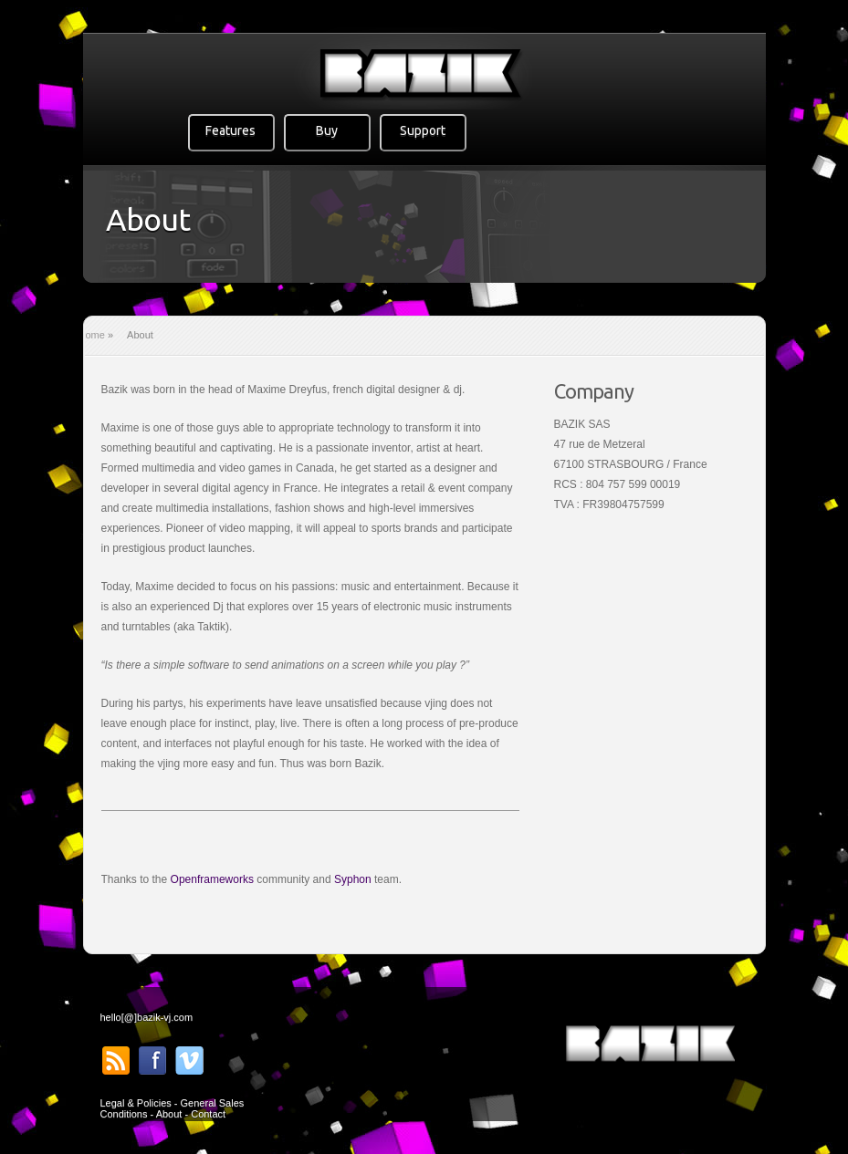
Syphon (353, 879)
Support (422, 130)
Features (230, 130)
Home (92, 334)
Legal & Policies (136, 1102)
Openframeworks (212, 879)
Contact (208, 1113)
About (169, 1113)
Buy (327, 130)
